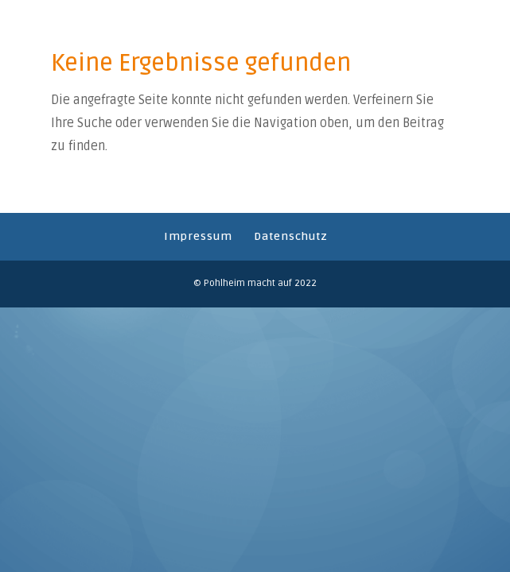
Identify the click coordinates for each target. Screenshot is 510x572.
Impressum (198, 236)
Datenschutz (291, 236)
